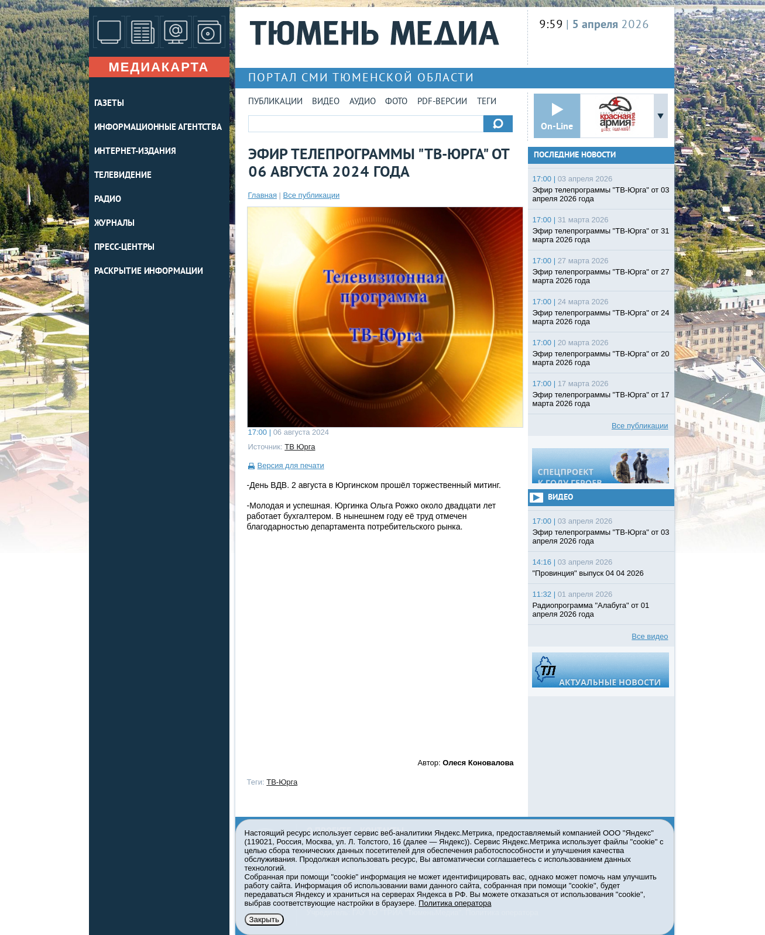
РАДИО (108, 199)
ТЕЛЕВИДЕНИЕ (123, 175)
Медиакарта (158, 67)
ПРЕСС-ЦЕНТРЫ (124, 247)
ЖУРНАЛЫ (114, 223)
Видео (325, 102)
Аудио (362, 102)
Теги (486, 102)
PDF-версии (442, 102)
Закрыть (264, 919)
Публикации (275, 102)
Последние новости (575, 155)
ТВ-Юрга (281, 782)
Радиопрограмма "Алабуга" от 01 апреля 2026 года (591, 609)
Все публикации (311, 195)
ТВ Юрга (299, 446)
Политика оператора (454, 903)
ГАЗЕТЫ (109, 103)
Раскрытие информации (148, 271)
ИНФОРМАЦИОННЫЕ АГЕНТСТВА (158, 127)
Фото (396, 102)
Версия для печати (291, 465)
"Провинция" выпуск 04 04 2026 (588, 573)
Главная (262, 195)
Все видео (650, 636)
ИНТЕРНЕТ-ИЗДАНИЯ (135, 151)
